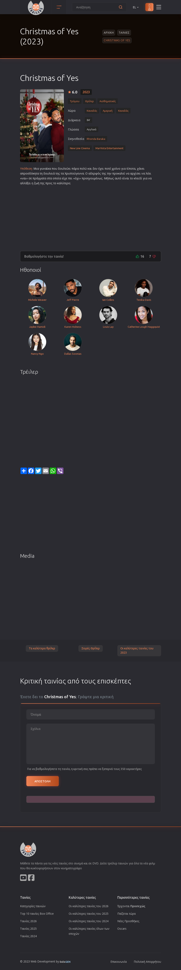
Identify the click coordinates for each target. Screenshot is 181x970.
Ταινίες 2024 (28, 936)
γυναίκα (45, 168)
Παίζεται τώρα (126, 913)
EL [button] (136, 7)
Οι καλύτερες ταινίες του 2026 (88, 906)
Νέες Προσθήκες (128, 921)
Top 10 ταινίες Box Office (37, 913)
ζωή (36, 183)
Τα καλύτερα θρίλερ (42, 648)
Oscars (121, 928)
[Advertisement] (90, 216)
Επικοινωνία (118, 962)
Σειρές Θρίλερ (90, 648)
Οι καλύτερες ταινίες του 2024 (88, 921)
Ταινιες (124, 32)
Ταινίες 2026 (28, 921)
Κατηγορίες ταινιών (33, 906)
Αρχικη (109, 32)
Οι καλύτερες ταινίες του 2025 (88, 913)
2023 (86, 92)
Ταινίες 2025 (28, 928)
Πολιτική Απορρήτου (147, 962)
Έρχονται (131, 906)
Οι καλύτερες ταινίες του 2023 (136, 650)
